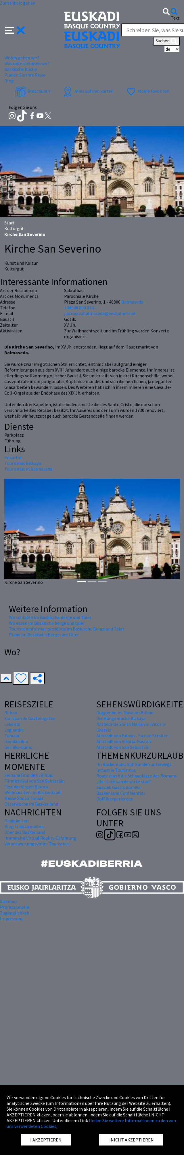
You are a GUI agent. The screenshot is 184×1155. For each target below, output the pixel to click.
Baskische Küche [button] (20, 69)
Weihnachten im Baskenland (32, 792)
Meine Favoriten (147, 91)
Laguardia (14, 730)
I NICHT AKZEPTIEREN (131, 1140)
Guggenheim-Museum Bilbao (125, 712)
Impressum (11, 918)
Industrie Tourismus (116, 770)
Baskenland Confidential (120, 793)
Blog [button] (9, 81)
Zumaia (11, 736)
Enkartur (13, 457)
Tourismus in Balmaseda (28, 469)
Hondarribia (16, 741)
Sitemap (8, 901)
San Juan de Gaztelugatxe (29, 718)
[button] (15, 30)
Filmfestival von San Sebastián (34, 781)
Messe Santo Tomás (23, 798)
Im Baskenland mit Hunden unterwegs (134, 764)
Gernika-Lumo (18, 747)
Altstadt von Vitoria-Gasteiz (124, 741)
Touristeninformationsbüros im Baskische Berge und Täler (66, 629)
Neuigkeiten (16, 820)
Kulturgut (14, 228)
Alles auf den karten (88, 91)
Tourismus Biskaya (22, 463)
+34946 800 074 (79, 307)
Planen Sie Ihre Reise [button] (24, 75)
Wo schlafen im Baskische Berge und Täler (50, 617)
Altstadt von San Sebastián (123, 747)
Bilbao (10, 712)
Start (9, 223)
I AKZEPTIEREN (46, 1140)
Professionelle (14, 907)
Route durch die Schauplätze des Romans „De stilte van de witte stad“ (136, 778)
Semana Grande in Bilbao (28, 775)
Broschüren (32, 91)
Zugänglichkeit (15, 913)
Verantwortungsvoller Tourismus (37, 844)
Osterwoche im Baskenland (31, 804)
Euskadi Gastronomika (118, 787)
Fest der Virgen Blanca (26, 786)
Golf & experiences (114, 799)
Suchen (166, 41)
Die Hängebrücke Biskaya (120, 718)
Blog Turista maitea (24, 826)
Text (175, 18)
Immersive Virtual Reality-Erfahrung (40, 838)
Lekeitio (12, 724)
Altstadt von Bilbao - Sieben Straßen (132, 736)
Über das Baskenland (24, 832)
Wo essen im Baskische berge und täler (47, 623)
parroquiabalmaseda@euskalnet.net (100, 313)
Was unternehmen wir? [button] (26, 63)
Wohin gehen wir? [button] (21, 57)
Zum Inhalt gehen (17, 3)
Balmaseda (132, 302)
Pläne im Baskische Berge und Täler (44, 634)
